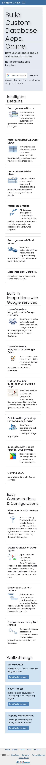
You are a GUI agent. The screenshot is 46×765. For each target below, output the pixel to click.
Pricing (22, 749)
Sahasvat (25, 755)
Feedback (37, 749)
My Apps (15, 749)
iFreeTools (15, 755)
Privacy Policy (24, 758)
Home (7, 749)
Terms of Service (38, 755)
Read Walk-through (18, 677)
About (29, 749)
